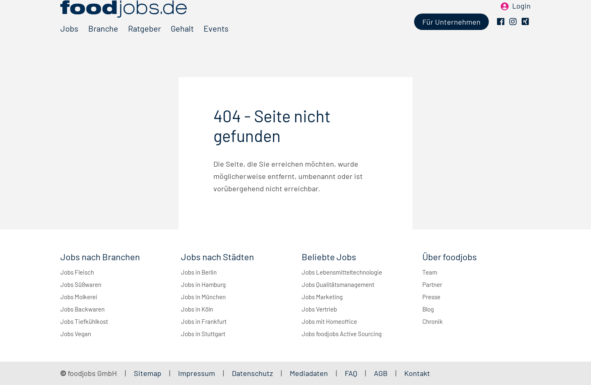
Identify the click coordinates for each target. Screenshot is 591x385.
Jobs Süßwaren (80, 284)
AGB (381, 373)
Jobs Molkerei (78, 296)
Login (521, 19)
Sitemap (147, 373)
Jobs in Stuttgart (203, 333)
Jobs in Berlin (199, 272)
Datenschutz (253, 373)
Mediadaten (309, 373)
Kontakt (417, 373)
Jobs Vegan (75, 333)
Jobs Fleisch (77, 272)
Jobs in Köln (197, 309)
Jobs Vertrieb (319, 309)
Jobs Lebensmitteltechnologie (342, 272)
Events (216, 42)
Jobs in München (203, 296)
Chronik (432, 321)
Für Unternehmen (451, 35)
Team (429, 272)
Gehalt (182, 42)
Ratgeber (144, 42)
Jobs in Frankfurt (204, 321)
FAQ (351, 373)
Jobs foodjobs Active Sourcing (342, 333)
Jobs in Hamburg (203, 284)
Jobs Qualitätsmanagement (338, 284)
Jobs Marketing (322, 296)
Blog (428, 309)
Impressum (196, 373)
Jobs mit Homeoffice (329, 321)
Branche (103, 42)
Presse (431, 296)
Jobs (69, 42)
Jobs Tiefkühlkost (84, 321)
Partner (432, 284)
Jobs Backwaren (82, 309)
